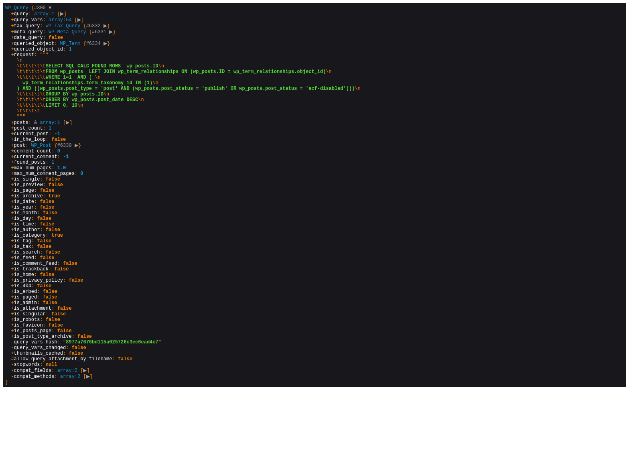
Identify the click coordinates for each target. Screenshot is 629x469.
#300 (42, 8)
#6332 (98, 29)
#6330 (69, 172)
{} (183, 233)
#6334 (98, 49)
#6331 (103, 35)
